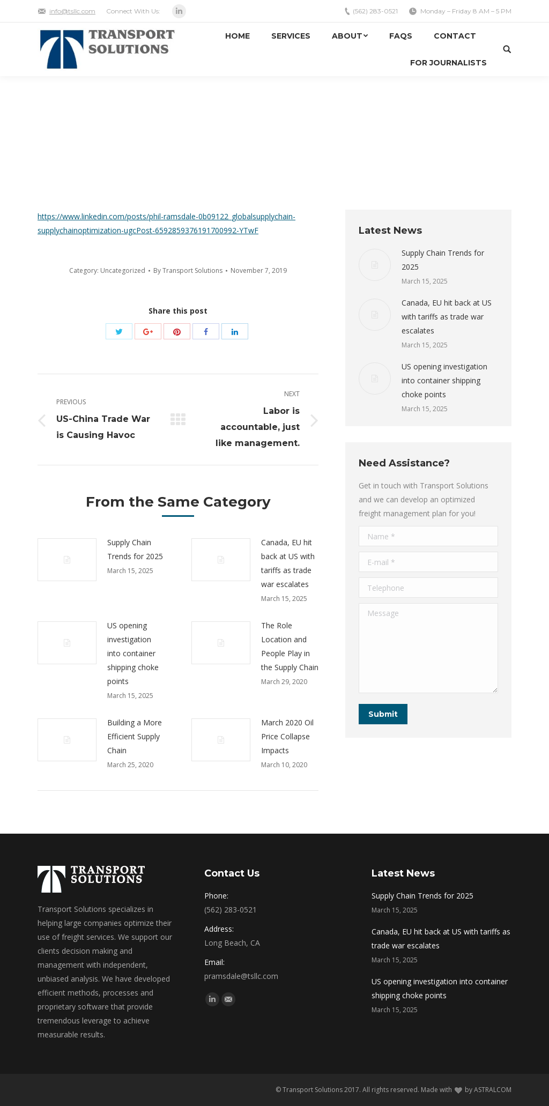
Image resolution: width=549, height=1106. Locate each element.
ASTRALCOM (492, 1089)
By (187, 270)
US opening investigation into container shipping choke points (133, 653)
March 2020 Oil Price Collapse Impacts (287, 736)
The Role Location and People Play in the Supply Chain (289, 646)
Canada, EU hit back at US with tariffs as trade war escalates (288, 563)
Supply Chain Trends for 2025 (135, 549)
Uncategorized (122, 270)
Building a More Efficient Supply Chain (134, 736)
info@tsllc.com (72, 11)
